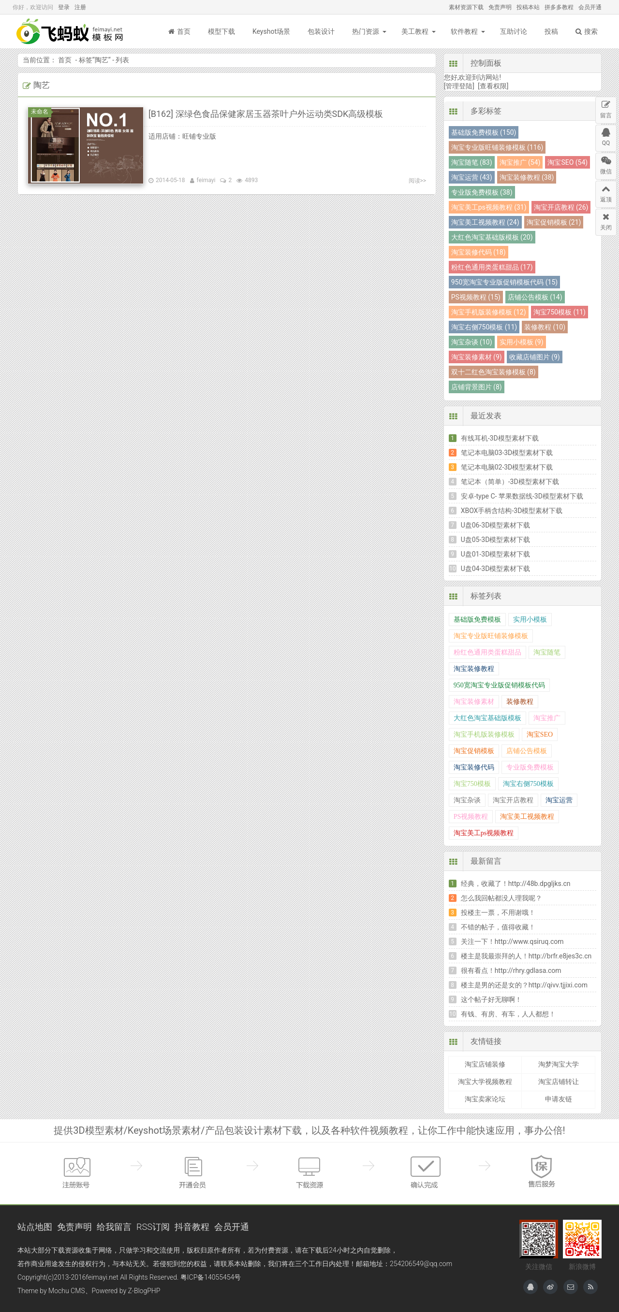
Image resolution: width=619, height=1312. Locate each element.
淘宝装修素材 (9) (476, 357)
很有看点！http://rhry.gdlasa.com (511, 970)
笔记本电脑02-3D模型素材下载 (507, 467)
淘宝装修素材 (474, 701)
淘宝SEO (540, 734)
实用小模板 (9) (522, 342)
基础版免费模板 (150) (483, 132)
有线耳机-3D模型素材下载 (500, 438)
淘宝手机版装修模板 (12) (488, 312)
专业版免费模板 (530, 767)
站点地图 (34, 1227)
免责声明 (500, 7)
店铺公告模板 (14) (535, 297)
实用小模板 (530, 619)
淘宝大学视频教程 (485, 1081)
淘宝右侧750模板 (528, 783)
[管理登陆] (459, 86)
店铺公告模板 (526, 751)
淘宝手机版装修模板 (484, 734)
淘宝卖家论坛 (485, 1099)
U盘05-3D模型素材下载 (496, 539)
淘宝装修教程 (474, 668)
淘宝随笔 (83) (471, 162)
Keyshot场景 (271, 31)
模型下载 (221, 31)
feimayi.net (102, 1277)
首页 (179, 31)
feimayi (206, 180)
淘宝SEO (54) (567, 162)
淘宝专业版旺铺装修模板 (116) (497, 147)
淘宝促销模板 (474, 751)
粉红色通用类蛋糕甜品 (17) (492, 267)
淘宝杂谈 (467, 800)
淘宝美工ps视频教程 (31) (489, 207)
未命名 (41, 111)
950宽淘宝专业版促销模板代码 (499, 685)
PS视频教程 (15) (476, 297)
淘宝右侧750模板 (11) (484, 327)
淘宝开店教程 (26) (561, 207)
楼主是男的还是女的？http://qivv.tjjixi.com (524, 985)
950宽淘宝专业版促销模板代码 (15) (504, 282)
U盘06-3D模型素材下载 (496, 525)
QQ (606, 135)
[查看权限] (493, 86)
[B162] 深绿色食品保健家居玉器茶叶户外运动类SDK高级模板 (265, 114)
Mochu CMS (66, 1291)
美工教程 (414, 31)
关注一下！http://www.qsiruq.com (512, 941)
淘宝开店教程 (513, 800)
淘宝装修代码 (474, 767)
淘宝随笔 (546, 652)
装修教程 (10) (544, 327)
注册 (80, 7)
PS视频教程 (471, 816)
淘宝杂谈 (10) (471, 342)
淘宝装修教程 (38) (527, 177)
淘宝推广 (546, 718)
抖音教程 (192, 1227)
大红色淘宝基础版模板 (487, 718)
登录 (64, 7)
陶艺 (101, 60)
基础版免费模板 (477, 619)
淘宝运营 (559, 800)
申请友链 (558, 1099)
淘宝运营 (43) (471, 177)
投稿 (551, 31)
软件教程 (464, 31)
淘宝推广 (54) (520, 162)
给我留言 (114, 1227)
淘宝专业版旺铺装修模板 (491, 636)
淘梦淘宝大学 (558, 1064)
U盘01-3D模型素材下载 (496, 554)
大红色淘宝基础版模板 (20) (492, 237)
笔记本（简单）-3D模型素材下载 (510, 481)
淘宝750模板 (472, 783)
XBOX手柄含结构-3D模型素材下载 (512, 510)
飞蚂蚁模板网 (71, 31)
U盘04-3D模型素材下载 (496, 568)
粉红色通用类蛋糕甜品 (487, 652)
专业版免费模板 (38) (482, 192)
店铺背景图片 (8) (476, 387)
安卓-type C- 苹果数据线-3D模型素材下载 (522, 496)
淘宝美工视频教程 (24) (485, 222)
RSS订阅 (153, 1227)
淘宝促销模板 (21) (554, 222)
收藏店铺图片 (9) (534, 357)
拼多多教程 (559, 7)
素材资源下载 (466, 7)
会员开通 (590, 7)
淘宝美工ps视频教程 (484, 833)
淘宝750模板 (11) (559, 312)
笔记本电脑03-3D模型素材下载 (507, 452)
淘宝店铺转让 (558, 1081)
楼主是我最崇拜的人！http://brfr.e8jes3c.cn (526, 956)
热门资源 (365, 31)
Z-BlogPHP (144, 1291)
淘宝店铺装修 (485, 1064)
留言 (606, 108)
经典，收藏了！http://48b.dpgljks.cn (516, 883)
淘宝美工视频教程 (527, 816)
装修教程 (519, 701)
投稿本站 (528, 7)
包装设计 (321, 31)
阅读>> (418, 180)
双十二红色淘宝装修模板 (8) (493, 372)
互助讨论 (513, 31)
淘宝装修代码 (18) (478, 252)
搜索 (586, 31)
